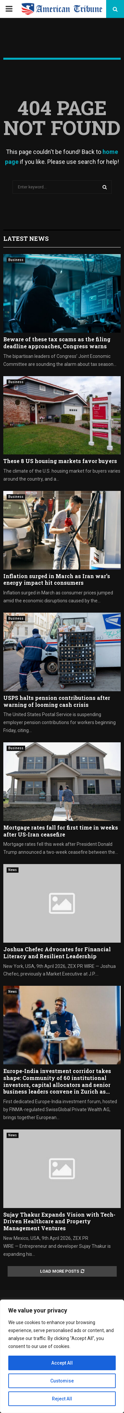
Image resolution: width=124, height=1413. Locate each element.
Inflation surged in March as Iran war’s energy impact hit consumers (56, 579)
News (12, 870)
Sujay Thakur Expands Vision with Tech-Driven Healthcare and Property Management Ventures (59, 1221)
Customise (62, 1380)
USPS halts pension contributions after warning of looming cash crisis (56, 701)
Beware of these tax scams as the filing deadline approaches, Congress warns (56, 343)
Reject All (62, 1398)
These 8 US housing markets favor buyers (60, 460)
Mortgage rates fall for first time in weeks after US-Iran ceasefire (60, 831)
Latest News (26, 238)
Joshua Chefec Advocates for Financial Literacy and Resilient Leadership (57, 953)
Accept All (62, 1363)
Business (15, 260)
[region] (62, 1356)
